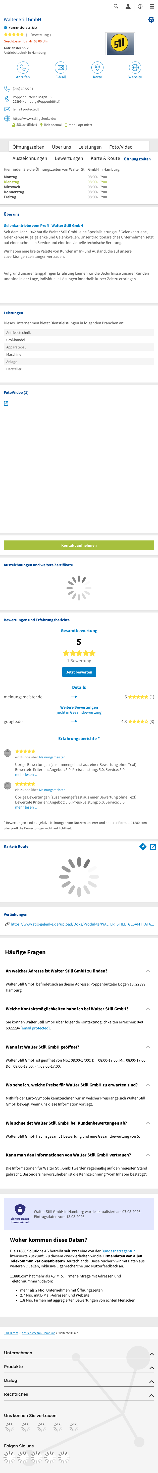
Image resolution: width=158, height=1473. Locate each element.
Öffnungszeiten (28, 147)
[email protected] (35, 1027)
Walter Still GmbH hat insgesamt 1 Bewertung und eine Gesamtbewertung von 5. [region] (73, 1136)
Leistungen (90, 147)
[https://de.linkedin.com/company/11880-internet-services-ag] (50, 1457)
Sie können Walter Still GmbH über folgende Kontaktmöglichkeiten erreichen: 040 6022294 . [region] (74, 1024)
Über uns (61, 147)
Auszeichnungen (30, 158)
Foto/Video (121, 147)
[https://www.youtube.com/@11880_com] (63, 1457)
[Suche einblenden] (116, 6)
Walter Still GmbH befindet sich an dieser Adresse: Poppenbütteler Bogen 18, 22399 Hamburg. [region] (75, 987)
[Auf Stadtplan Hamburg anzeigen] (153, 846)
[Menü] (152, 6)
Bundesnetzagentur (118, 1250)
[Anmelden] (128, 6)
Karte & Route (105, 158)
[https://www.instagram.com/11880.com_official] (23, 1457)
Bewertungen (69, 158)
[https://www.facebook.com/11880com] (9, 1457)
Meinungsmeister (52, 757)
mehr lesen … (27, 774)
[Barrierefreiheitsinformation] (140, 6)
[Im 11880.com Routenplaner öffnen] (143, 845)
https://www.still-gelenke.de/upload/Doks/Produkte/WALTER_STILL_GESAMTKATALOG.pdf (82, 924)
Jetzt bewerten (79, 671)
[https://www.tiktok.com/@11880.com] (36, 1457)
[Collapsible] (148, 971)
